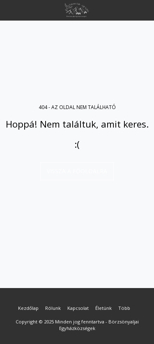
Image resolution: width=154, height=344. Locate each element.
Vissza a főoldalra (77, 171)
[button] (9, 9)
